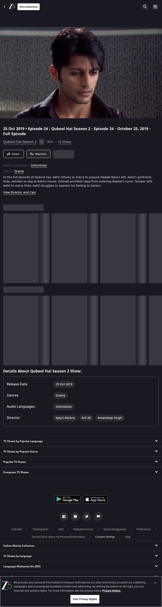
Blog (127, 537)
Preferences (143, 529)
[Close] (155, 583)
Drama (19, 171)
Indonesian (39, 165)
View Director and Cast (19, 192)
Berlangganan (29, 6)
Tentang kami (40, 529)
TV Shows (64, 142)
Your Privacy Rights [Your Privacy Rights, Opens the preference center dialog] (85, 599)
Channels (16, 529)
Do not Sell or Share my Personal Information (58, 537)
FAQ (60, 529)
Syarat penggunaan (114, 529)
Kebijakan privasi (83, 529)
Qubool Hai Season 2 (19, 141)
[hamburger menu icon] (155, 6)
